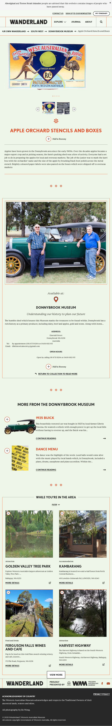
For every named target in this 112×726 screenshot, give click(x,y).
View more (56, 674)
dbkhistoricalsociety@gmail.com (26, 346)
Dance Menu (47, 449)
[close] (110, 2)
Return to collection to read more (57, 374)
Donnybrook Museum (61, 31)
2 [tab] (54, 96)
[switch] (101, 22)
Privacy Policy (101, 694)
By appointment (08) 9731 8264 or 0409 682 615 (32, 344)
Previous (37, 109)
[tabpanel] (56, 66)
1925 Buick (45, 418)
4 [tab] (58, 96)
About (88, 22)
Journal (76, 22)
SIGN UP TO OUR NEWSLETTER (78, 13)
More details (12, 583)
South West (37, 31)
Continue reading (46, 438)
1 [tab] (52, 96)
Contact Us (57, 13)
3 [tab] (56, 96)
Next (74, 109)
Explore (58, 22)
